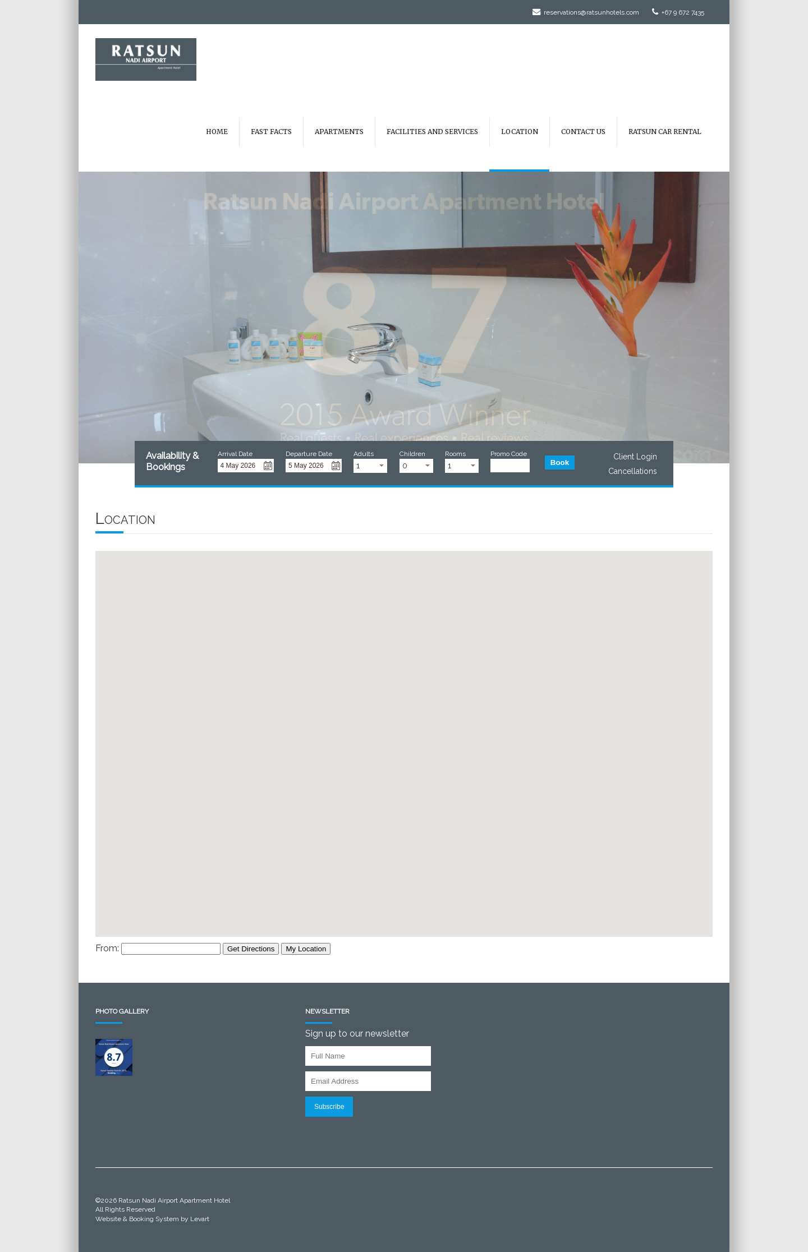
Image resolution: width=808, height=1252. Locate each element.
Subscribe (329, 1107)
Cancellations (632, 471)
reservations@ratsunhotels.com (585, 12)
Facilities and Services (432, 131)
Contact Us (583, 131)
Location (519, 131)
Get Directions (250, 949)
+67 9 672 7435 (678, 12)
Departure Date (309, 453)
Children (412, 453)
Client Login (635, 456)
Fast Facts (271, 131)
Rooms (455, 453)
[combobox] (370, 466)
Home (217, 131)
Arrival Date (235, 453)
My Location (306, 949)
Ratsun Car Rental (664, 131)
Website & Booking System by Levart (152, 1219)
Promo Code (508, 453)
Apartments (339, 131)
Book (559, 462)
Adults (364, 453)
